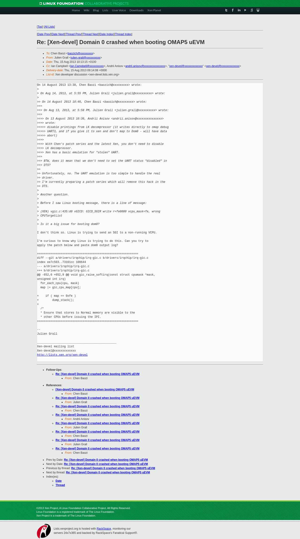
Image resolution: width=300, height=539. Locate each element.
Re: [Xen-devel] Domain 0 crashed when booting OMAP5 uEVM (97, 374)
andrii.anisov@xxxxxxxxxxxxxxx (145, 66)
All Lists (49, 26)
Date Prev (44, 34)
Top (40, 26)
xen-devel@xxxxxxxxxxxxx (186, 66)
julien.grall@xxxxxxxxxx (85, 57)
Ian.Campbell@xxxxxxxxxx (87, 66)
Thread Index (123, 34)
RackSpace (104, 528)
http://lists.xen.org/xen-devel (62, 355)
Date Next (58, 34)
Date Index (106, 34)
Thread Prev (73, 34)
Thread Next (90, 34)
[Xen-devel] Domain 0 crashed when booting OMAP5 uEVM (95, 389)
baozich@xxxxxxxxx (80, 53)
